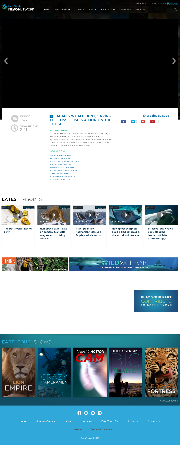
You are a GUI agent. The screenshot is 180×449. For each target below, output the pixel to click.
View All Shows (168, 401)
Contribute (141, 4)
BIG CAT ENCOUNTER (60, 164)
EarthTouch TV (108, 9)
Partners (79, 429)
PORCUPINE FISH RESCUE (63, 176)
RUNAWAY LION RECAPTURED (65, 161)
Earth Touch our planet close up (18, 7)
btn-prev (7, 219)
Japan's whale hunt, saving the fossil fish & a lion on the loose (80, 120)
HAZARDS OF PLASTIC (61, 158)
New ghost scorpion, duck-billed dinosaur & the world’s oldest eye (126, 232)
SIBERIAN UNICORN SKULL (63, 167)
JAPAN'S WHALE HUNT (61, 155)
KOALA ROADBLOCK (60, 179)
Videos (80, 9)
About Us (125, 9)
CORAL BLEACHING (59, 173)
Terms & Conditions (101, 429)
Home (47, 9)
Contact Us (140, 9)
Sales (153, 4)
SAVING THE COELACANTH (63, 170)
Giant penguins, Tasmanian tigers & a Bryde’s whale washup (89, 232)
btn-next (173, 219)
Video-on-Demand (63, 9)
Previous (6, 61)
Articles (92, 9)
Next (174, 61)
